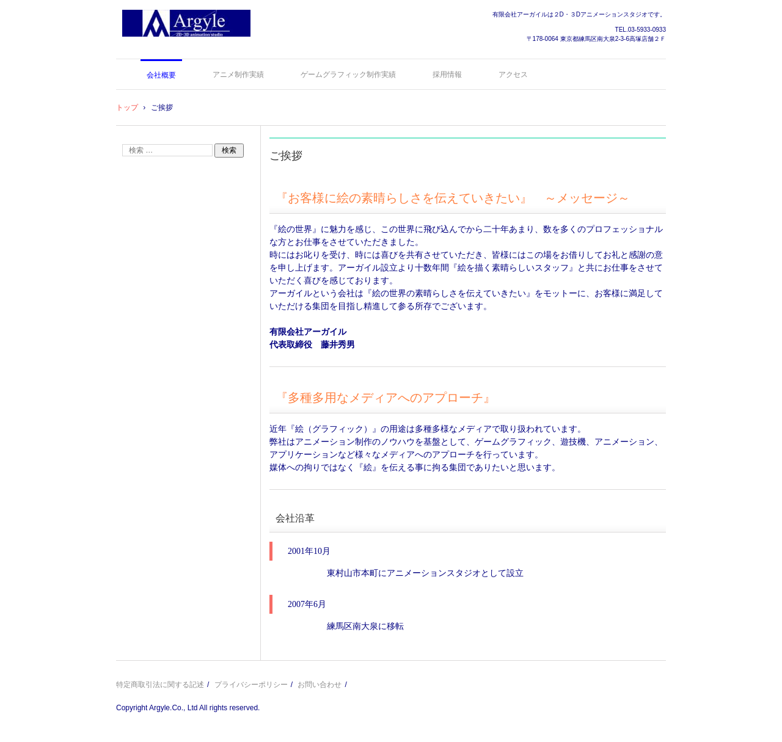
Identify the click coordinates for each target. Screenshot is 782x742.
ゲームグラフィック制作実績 (348, 74)
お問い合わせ (320, 684)
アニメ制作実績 (238, 74)
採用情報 (447, 74)
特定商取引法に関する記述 (160, 684)
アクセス (513, 74)
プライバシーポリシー (251, 684)
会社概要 (161, 75)
